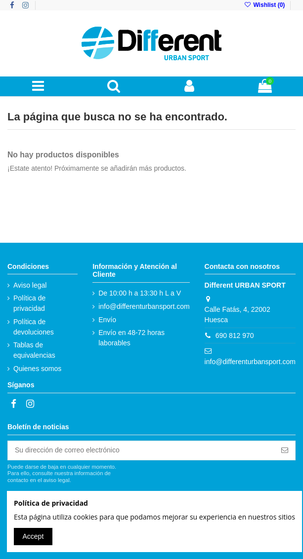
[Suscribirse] (284, 450)
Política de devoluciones (33, 327)
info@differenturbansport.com (143, 306)
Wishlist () (265, 4)
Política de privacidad (29, 303)
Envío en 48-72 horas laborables (131, 338)
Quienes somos (37, 369)
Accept (33, 536)
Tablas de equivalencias (34, 350)
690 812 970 (235, 335)
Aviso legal (29, 285)
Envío (107, 320)
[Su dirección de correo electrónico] (141, 450)
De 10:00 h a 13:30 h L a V (139, 293)
